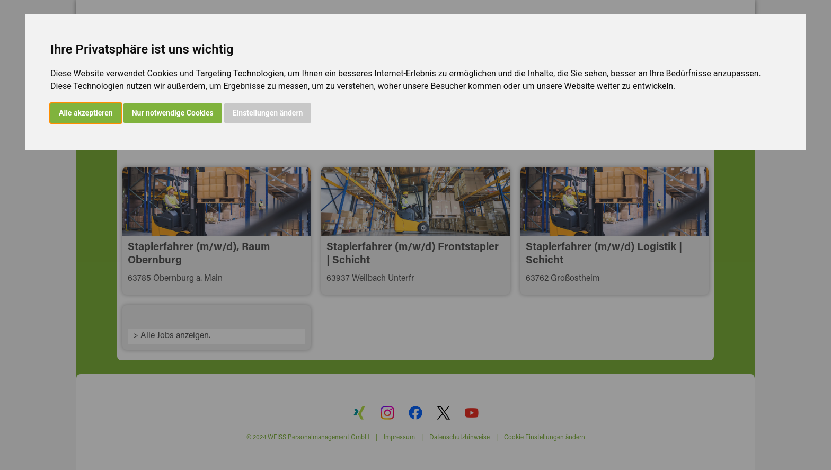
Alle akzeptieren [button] (86, 113)
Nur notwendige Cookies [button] (173, 113)
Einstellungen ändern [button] (268, 113)
